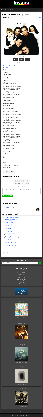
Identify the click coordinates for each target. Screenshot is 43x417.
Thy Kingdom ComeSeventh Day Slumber (21, 389)
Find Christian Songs (21, 272)
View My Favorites (21, 186)
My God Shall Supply (10, 227)
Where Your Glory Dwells (11, 219)
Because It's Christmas (11, 230)
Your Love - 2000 (10, 222)
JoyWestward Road (21, 300)
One (7, 69)
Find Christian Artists (21, 269)
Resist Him (8, 236)
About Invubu (21, 280)
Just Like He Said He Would (12, 239)
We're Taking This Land (11, 223)
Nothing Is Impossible (11, 242)
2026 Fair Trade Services (21, 340)
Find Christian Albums (21, 271)
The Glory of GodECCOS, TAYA (21, 345)
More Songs (38, 17)
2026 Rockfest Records (21, 406)
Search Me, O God (10, 228)
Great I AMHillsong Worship (21, 367)
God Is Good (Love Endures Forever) (14, 241)
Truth (6, 67)
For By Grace (9, 225)
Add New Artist (21, 274)
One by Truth (21, 56)
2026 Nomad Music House (21, 362)
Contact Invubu (21, 283)
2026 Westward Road (21, 317)
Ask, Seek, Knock (9, 234)
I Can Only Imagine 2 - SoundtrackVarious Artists (21, 322)
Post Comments (7, 195)
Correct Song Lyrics (9, 171)
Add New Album (21, 276)
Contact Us (28, 415)
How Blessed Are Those (11, 247)
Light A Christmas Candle (11, 233)
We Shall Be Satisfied (10, 220)
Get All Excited (9, 231)
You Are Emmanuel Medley (12, 217)
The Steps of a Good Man (11, 244)
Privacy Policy (22, 282)
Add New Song (21, 277)
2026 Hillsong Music (21, 384)
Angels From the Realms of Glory (13, 237)
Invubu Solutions (7, 9)
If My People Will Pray (11, 245)
